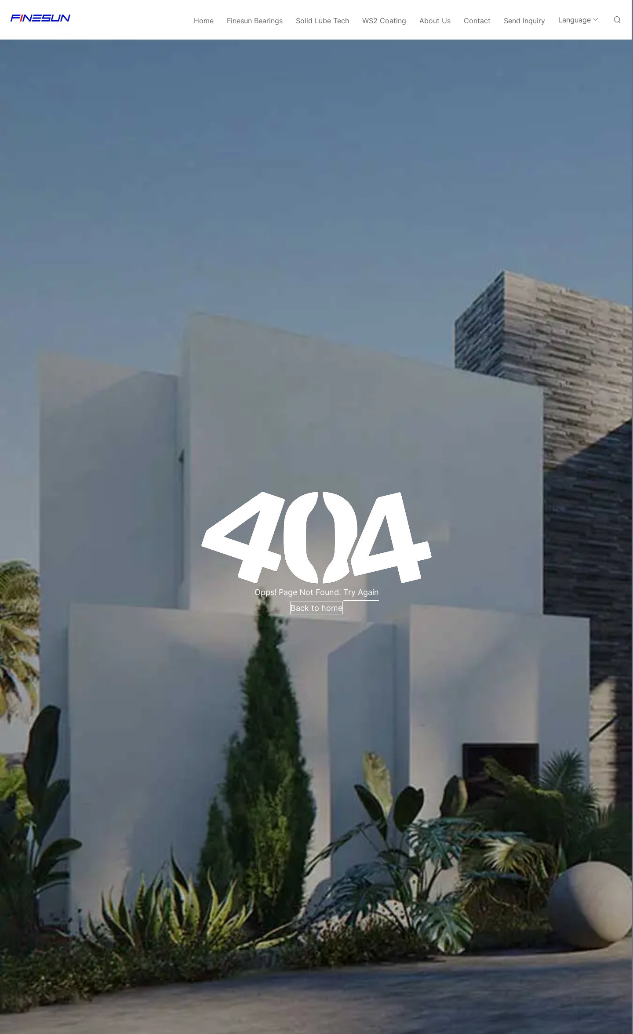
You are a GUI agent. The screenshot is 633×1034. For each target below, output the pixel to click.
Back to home (316, 608)
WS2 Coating (384, 20)
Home (204, 20)
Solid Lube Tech (322, 20)
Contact (477, 20)
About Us (435, 20)
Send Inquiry (524, 20)
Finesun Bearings (255, 20)
